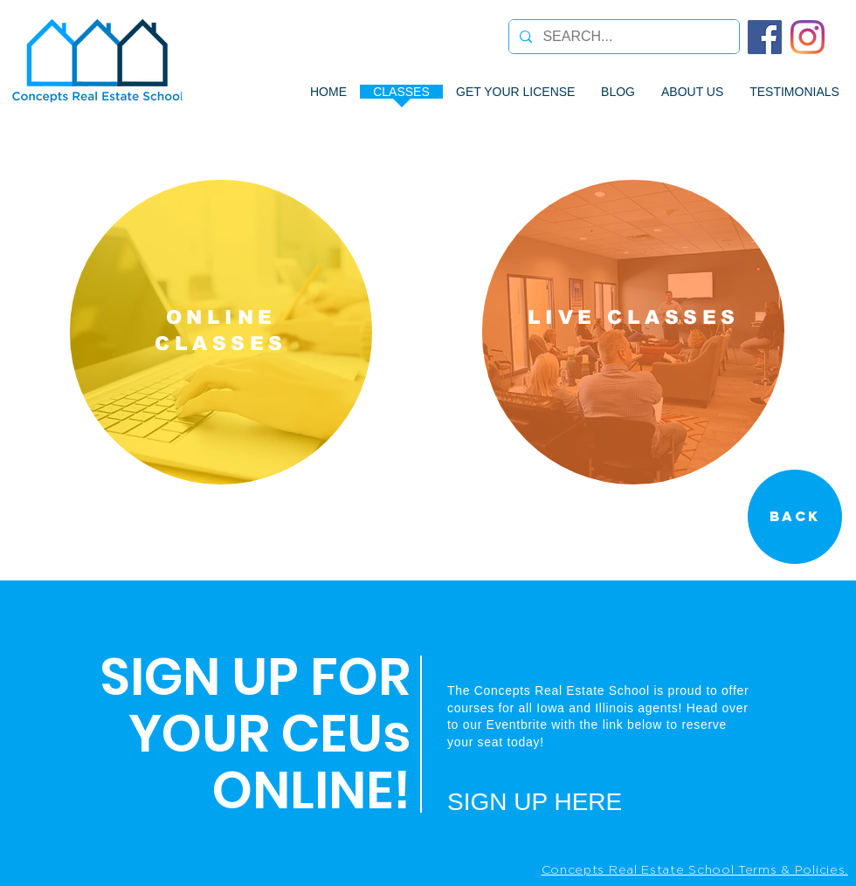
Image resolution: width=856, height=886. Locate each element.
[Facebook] (765, 37)
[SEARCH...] (622, 36)
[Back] (795, 517)
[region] (221, 332)
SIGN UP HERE (534, 801)
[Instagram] (807, 37)
